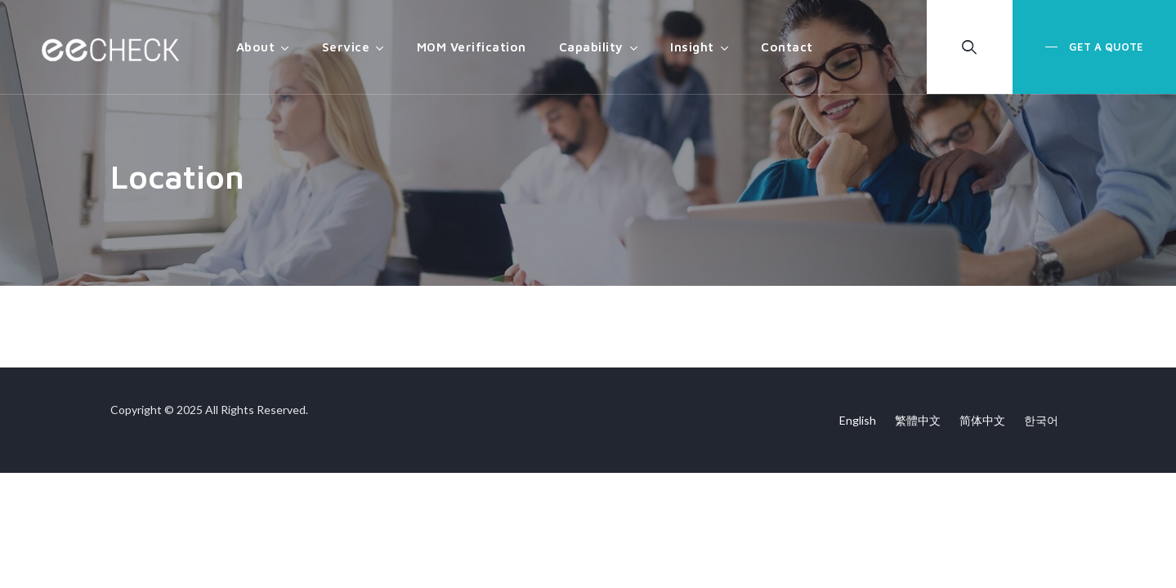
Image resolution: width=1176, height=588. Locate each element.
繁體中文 (918, 420)
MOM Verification (471, 47)
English (857, 420)
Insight (692, 47)
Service (346, 47)
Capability (591, 47)
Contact (787, 47)
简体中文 (982, 420)
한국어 (1041, 420)
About (255, 47)
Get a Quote (1104, 46)
